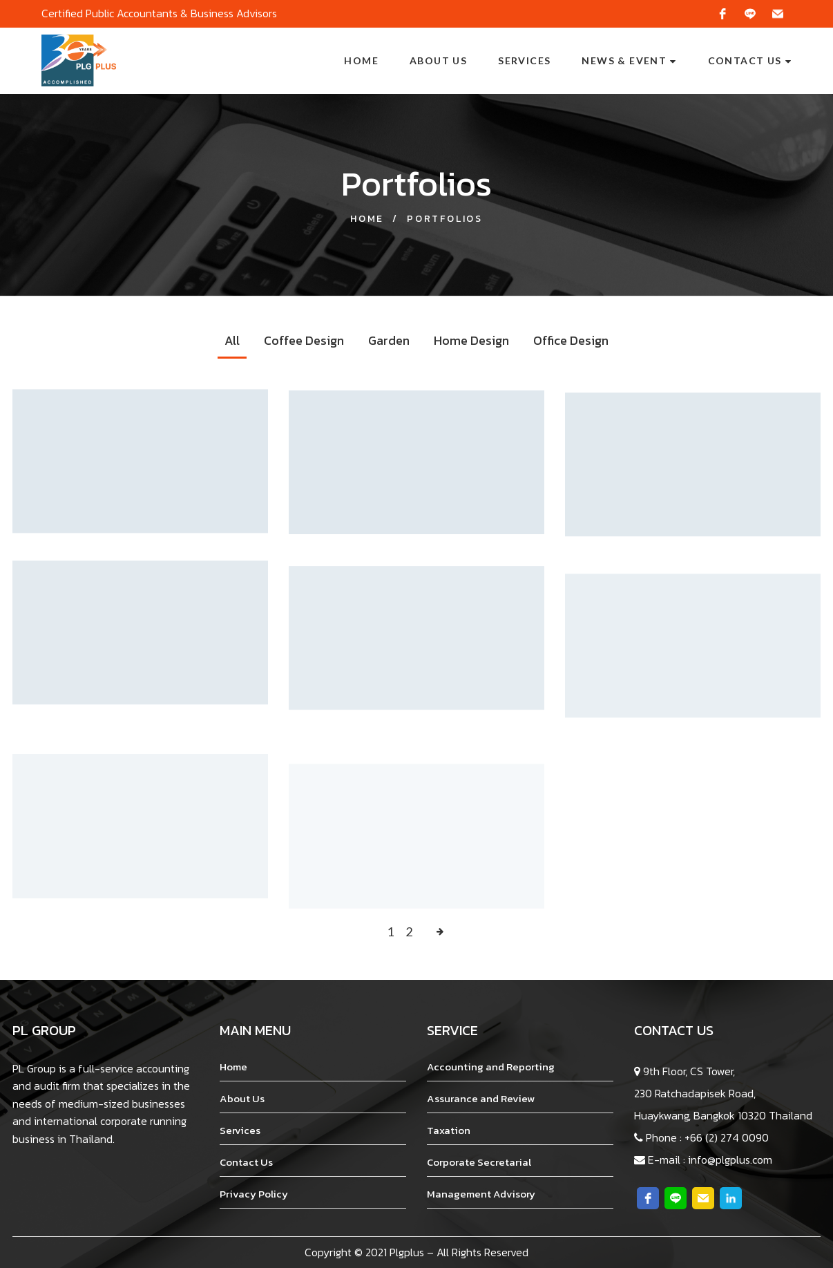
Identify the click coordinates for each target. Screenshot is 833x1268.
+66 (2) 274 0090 (726, 1137)
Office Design (571, 340)
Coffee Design (304, 340)
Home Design (471, 340)
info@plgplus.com (730, 1159)
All (232, 340)
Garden (389, 340)
